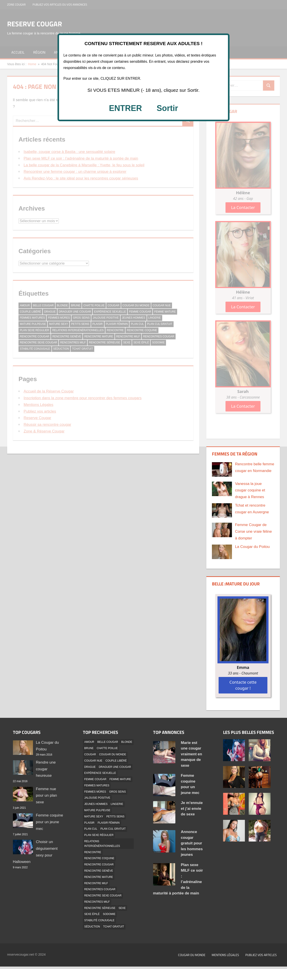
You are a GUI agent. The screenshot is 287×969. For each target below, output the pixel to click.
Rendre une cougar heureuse (46, 769)
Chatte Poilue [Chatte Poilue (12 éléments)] (107, 748)
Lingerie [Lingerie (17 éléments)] (117, 804)
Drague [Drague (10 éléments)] (90, 767)
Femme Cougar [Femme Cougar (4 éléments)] (95, 779)
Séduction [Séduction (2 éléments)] (92, 926)
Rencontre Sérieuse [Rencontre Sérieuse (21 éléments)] (99, 908)
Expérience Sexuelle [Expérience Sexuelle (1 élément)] (100, 773)
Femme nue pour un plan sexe (46, 795)
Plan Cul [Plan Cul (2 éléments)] (90, 828)
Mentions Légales (225, 954)
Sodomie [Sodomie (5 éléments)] (109, 914)
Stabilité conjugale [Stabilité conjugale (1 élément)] (99, 920)
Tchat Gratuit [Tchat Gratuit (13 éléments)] (113, 926)
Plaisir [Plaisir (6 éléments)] (89, 822)
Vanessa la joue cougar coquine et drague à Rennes (250, 490)
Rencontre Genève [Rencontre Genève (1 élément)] (98, 870)
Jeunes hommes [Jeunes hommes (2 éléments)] (96, 804)
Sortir (167, 108)
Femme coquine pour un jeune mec (49, 822)
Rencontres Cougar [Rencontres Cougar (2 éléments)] (99, 889)
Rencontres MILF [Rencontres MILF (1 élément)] (97, 901)
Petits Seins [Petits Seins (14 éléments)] (115, 816)
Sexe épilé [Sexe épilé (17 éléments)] (92, 914)
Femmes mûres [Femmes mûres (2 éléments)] (95, 791)
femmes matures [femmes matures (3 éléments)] (96, 785)
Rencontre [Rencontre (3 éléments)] (92, 852)
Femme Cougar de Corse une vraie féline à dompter (253, 531)
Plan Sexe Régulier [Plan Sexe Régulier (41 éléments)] (98, 835)
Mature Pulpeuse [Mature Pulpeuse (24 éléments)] (97, 810)
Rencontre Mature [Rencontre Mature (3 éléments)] (98, 877)
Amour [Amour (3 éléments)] (89, 741)
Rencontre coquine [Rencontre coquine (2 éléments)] (99, 858)
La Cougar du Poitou (252, 547)
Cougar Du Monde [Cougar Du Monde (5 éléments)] (112, 754)
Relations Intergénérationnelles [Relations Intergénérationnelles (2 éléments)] (102, 844)
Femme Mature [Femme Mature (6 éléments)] (120, 779)
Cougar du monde (191, 954)
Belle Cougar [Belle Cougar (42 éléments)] (107, 741)
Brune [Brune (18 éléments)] (89, 748)
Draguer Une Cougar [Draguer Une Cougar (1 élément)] (115, 767)
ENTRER (125, 108)
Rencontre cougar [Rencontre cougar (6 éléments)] (99, 864)
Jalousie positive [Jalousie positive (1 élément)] (97, 797)
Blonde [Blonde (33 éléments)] (126, 741)
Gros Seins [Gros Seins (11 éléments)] (117, 791)
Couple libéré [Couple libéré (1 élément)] (116, 760)
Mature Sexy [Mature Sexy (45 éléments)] (93, 816)
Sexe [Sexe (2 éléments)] (122, 908)
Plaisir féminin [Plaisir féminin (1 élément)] (109, 822)
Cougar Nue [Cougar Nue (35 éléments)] (93, 760)
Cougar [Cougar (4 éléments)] (90, 754)
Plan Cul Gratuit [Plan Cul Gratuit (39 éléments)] (113, 828)
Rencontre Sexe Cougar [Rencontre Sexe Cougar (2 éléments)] (102, 895)
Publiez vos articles (261, 954)
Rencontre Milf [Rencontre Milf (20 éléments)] (96, 883)
